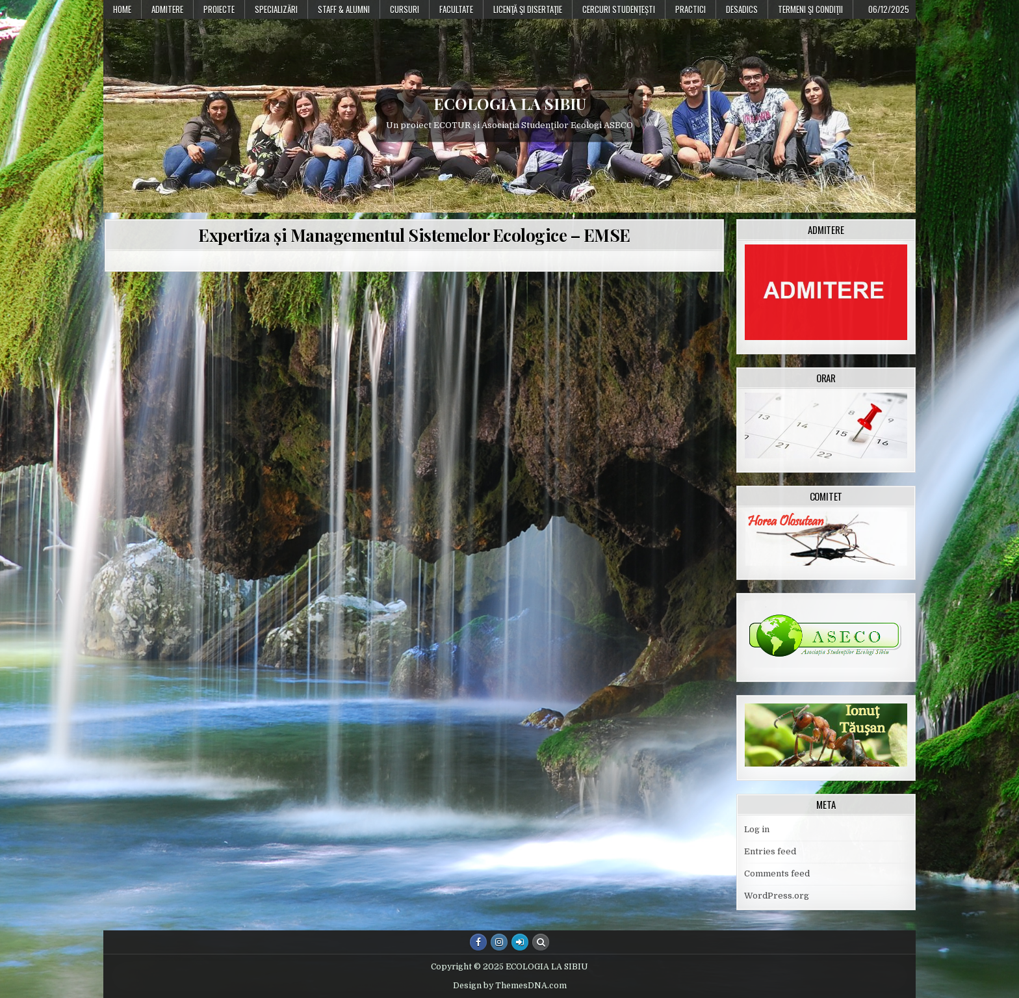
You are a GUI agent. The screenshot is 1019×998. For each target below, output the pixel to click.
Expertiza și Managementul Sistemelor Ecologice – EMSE (414, 235)
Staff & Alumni (344, 9)
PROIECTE (219, 9)
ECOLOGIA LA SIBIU (509, 103)
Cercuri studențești (618, 9)
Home (122, 9)
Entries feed (770, 851)
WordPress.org (776, 895)
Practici (690, 9)
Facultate (456, 9)
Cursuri (404, 9)
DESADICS (742, 9)
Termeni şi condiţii (810, 9)
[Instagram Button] (499, 942)
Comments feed (777, 873)
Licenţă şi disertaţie (527, 9)
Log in (756, 829)
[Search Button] (540, 942)
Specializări (276, 9)
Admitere (167, 9)
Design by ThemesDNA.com (510, 985)
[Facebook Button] (478, 942)
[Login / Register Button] (519, 942)
